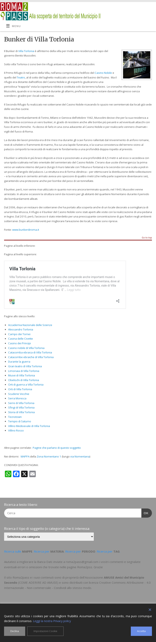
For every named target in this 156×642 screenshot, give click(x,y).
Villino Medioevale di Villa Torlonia (29, 426)
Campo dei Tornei (19, 334)
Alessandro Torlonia (20, 329)
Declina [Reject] (14, 631)
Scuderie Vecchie (18, 394)
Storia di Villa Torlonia (21, 412)
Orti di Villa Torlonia (20, 389)
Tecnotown (15, 417)
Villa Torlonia (26, 51)
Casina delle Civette (20, 338)
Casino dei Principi (19, 343)
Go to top (147, 238)
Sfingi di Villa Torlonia (21, 407)
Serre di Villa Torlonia (21, 403)
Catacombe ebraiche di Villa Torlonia (31, 357)
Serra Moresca (17, 398)
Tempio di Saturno (19, 421)
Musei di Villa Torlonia (21, 375)
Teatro (21, 77)
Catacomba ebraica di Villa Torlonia (30, 352)
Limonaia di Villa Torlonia (23, 371)
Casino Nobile (103, 73)
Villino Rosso (16, 430)
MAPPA (25, 456)
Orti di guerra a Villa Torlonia (25, 384)
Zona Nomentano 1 (49, 456)
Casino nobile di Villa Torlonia (26, 348)
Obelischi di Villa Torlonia (23, 380)
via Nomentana (80, 456)
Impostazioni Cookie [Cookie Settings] (45, 631)
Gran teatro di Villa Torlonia (25, 366)
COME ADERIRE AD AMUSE (38, 582)
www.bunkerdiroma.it (25, 229)
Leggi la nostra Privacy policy (52, 621)
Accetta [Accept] (141, 631)
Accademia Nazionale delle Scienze (30, 325)
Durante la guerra (19, 361)
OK (145, 512)
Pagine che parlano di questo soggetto (57, 448)
